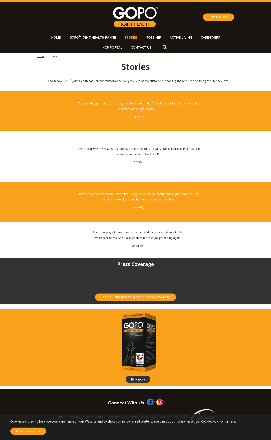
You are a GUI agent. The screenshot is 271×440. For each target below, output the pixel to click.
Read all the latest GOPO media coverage (135, 297)
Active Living (181, 37)
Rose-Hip (153, 37)
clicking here (226, 421)
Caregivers (210, 37)
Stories (131, 37)
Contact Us (141, 47)
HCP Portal (112, 47)
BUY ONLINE (218, 17)
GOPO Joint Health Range (92, 37)
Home (56, 37)
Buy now (138, 379)
